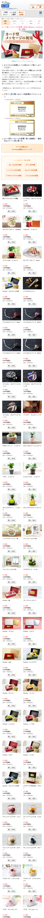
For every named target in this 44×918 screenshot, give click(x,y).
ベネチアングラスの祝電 (13, 175)
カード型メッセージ (18, 18)
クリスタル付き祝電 (31, 175)
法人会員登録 (9, 8)
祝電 (12, 18)
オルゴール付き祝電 (31, 170)
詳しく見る (11, 211)
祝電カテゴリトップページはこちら (23, 61)
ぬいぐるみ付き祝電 (15, 165)
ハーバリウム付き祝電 (14, 170)
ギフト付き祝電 (30, 165)
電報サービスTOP (5, 18)
